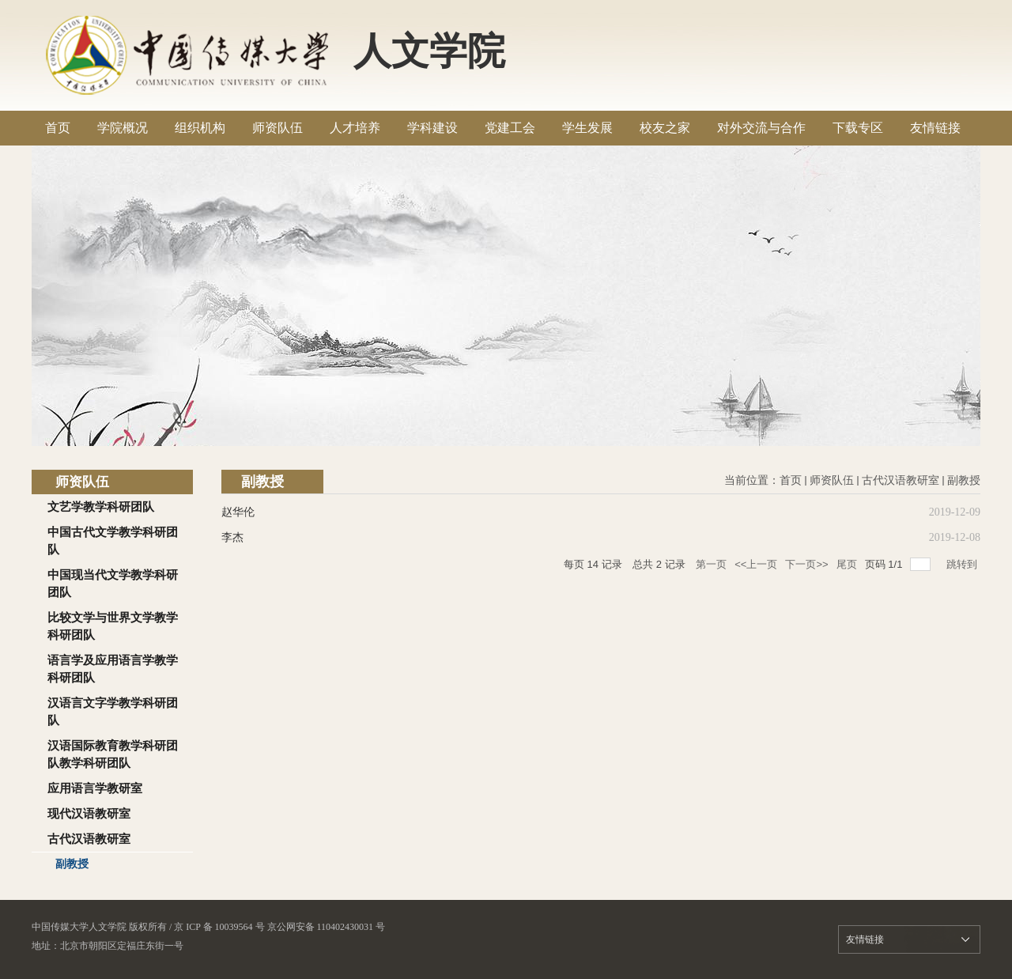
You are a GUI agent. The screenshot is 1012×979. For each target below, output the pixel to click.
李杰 (232, 537)
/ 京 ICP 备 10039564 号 (217, 926)
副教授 (963, 480)
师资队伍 (832, 480)
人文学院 (429, 51)
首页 (791, 480)
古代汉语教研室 (900, 480)
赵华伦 (238, 512)
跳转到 (963, 564)
